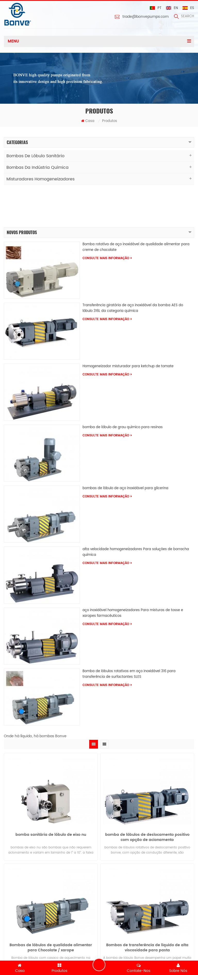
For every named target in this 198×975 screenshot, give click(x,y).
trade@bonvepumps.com (145, 16)
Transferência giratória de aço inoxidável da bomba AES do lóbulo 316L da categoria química (132, 269)
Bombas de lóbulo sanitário (35, 156)
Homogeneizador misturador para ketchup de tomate (128, 328)
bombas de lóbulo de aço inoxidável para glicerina (125, 449)
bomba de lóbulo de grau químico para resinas (122, 388)
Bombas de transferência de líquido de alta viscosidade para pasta (147, 912)
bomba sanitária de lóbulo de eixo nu (50, 799)
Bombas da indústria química (37, 167)
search (184, 16)
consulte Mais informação (107, 219)
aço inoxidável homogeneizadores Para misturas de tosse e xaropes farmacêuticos (132, 574)
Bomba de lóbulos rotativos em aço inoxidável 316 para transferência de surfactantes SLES (129, 635)
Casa (87, 121)
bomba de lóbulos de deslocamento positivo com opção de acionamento (147, 801)
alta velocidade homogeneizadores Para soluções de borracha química (135, 513)
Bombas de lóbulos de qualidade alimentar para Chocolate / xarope (51, 912)
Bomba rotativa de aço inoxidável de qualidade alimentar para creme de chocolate (135, 208)
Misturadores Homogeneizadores (40, 179)
